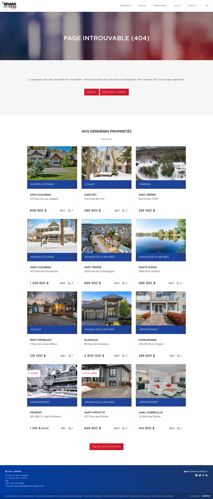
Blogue (142, 6)
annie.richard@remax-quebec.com (28, 486)
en (207, 6)
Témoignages (160, 6)
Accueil (91, 92)
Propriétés (125, 6)
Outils (177, 6)
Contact (192, 6)
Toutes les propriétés (106, 447)
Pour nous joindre (114, 92)
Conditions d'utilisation (140, 496)
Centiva (205, 496)
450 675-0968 (17, 483)
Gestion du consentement (163, 496)
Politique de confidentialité (116, 496)
